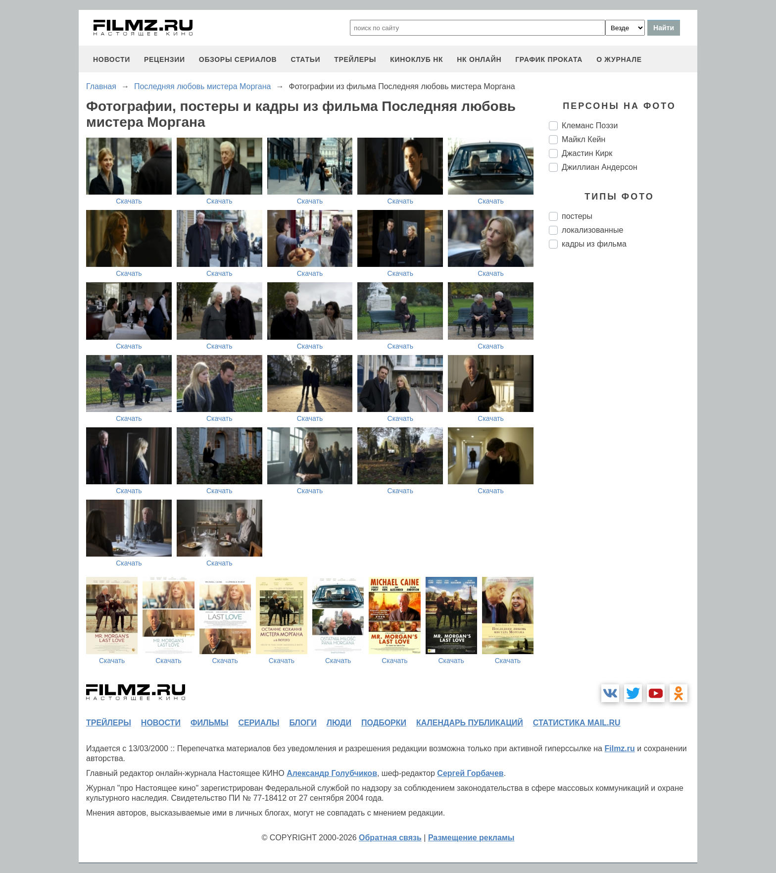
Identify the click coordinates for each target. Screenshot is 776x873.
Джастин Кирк (587, 153)
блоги (302, 723)
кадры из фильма (594, 244)
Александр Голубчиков (332, 773)
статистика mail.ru (577, 723)
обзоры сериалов (238, 59)
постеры (577, 216)
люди (339, 723)
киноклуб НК (416, 59)
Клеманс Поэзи (590, 125)
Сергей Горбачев (470, 773)
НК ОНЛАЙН (479, 59)
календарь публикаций (469, 723)
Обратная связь (390, 837)
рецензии (164, 59)
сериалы (258, 723)
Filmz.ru (619, 748)
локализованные (592, 230)
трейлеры (355, 59)
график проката (548, 59)
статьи (305, 59)
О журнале (619, 59)
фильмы (209, 723)
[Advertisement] (623, 421)
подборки (383, 723)
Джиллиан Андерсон (599, 167)
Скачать (129, 201)
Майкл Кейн (583, 139)
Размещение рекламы (471, 837)
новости (111, 59)
